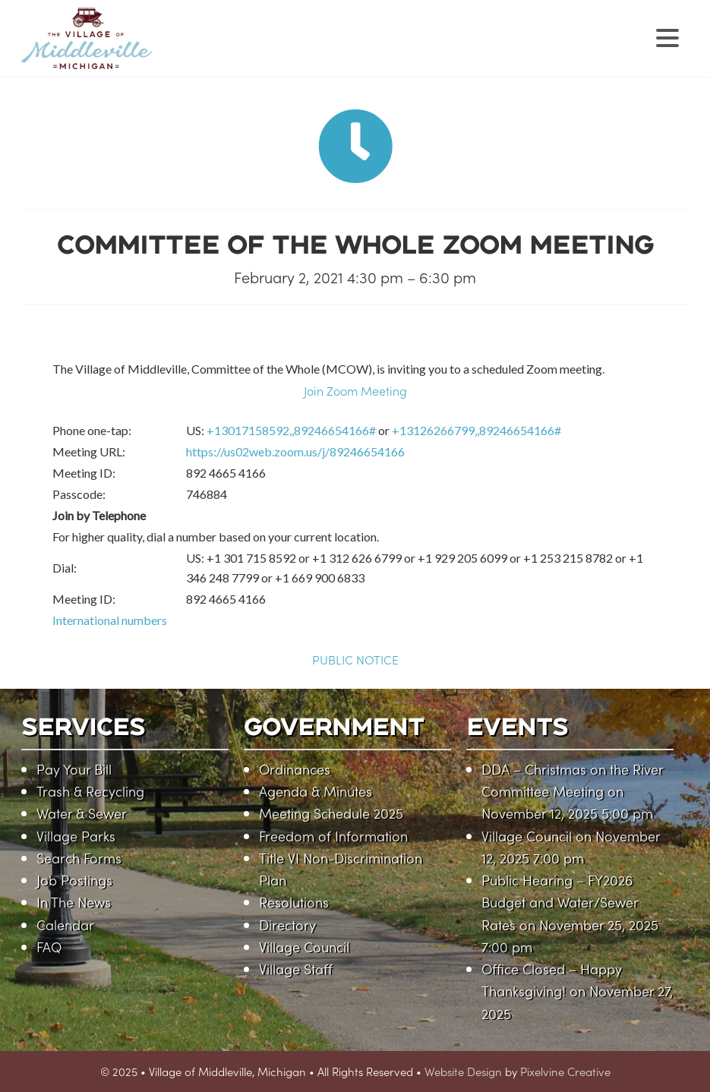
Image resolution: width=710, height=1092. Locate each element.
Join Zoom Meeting (355, 390)
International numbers (109, 620)
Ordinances (294, 768)
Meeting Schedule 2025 (331, 812)
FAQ (49, 946)
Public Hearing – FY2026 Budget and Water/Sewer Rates (559, 902)
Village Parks (75, 835)
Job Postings (74, 879)
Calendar (65, 924)
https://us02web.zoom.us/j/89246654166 (295, 451)
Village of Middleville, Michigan (182, 51)
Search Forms (78, 857)
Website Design (463, 1071)
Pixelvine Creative (565, 1071)
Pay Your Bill (74, 768)
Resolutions (294, 901)
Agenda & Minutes (315, 790)
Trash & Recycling (90, 790)
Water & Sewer (81, 812)
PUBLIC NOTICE (355, 659)
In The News (73, 901)
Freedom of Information (333, 835)
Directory (287, 924)
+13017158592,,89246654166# (291, 430)
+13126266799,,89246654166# (476, 430)
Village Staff (296, 968)
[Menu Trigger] (668, 36)
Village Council (304, 946)
